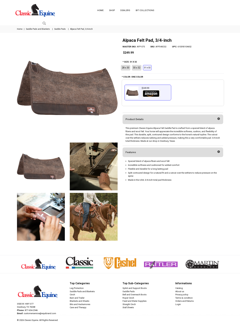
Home (100, 10)
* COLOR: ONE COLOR (132, 77)
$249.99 (128, 52)
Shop (112, 10)
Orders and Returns (184, 301)
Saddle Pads (60, 29)
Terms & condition (184, 298)
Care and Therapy (78, 307)
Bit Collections (145, 10)
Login (178, 304)
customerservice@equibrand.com (40, 313)
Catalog (179, 288)
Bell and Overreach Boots (134, 294)
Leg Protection (77, 288)
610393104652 (185, 46)
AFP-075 (141, 46)
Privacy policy (181, 294)
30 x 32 (136, 67)
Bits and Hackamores (80, 304)
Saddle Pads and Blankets (38, 29)
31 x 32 (147, 67)
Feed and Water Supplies (134, 301)
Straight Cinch (129, 304)
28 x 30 (125, 67)
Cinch (72, 294)
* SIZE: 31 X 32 (130, 62)
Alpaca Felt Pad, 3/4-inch (147, 40)
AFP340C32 (161, 46)
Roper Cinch (128, 298)
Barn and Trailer (77, 298)
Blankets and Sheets (79, 301)
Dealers (125, 10)
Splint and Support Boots (135, 288)
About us (179, 291)
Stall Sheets (128, 307)
